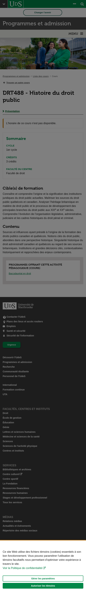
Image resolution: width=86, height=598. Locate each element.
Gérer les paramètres (43, 578)
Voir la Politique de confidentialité (22, 568)
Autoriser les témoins (43, 585)
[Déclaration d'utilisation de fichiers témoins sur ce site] (43, 569)
